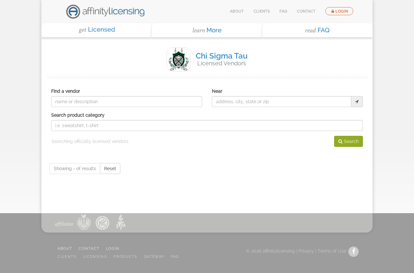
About (237, 11)
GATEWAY (154, 257)
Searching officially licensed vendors (89, 141)
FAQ (283, 11)
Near (217, 91)
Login (339, 11)
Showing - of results (75, 168)
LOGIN (113, 248)
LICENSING (95, 257)
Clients (262, 11)
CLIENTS (67, 257)
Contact (306, 11)
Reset (110, 168)
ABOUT (65, 248)
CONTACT (89, 248)
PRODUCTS (125, 257)
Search (348, 141)
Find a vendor (65, 91)
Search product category (77, 115)
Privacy (306, 251)
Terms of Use (332, 251)
